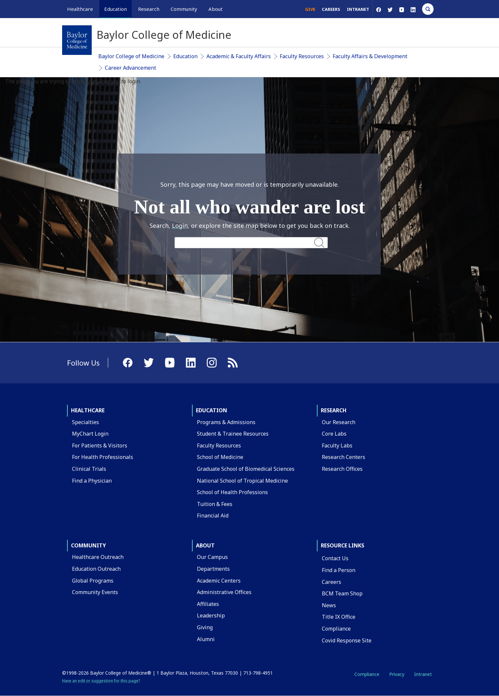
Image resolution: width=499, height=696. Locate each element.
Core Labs (334, 433)
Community (88, 545)
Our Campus (212, 557)
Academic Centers (219, 580)
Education (185, 56)
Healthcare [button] (80, 9)
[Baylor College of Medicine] (77, 40)
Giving (205, 627)
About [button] (215, 9)
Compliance (336, 628)
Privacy (396, 674)
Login (180, 225)
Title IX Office (338, 616)
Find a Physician (92, 480)
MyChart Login (90, 433)
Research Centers (343, 457)
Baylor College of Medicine (131, 56)
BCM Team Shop (342, 593)
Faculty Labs (337, 445)
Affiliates (208, 604)
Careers (331, 9)
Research (333, 410)
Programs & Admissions (226, 422)
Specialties (85, 422)
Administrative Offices (224, 592)
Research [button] (148, 9)
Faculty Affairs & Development (370, 56)
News (329, 605)
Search (319, 242)
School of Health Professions (232, 492)
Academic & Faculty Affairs (238, 56)
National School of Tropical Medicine (242, 480)
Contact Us (335, 558)
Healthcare (88, 410)
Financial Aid (212, 515)
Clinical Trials (89, 468)
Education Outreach (96, 568)
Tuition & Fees (214, 504)
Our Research (338, 422)
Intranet (358, 9)
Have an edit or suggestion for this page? (101, 681)
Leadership (211, 615)
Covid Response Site (346, 640)
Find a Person (338, 570)
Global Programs (92, 580)
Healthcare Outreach (98, 557)
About (205, 545)
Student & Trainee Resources (233, 433)
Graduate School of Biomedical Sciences (246, 468)
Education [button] (115, 9)
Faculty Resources (302, 56)
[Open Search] (428, 9)
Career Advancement (130, 67)
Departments (213, 568)
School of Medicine (220, 457)
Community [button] (184, 9)
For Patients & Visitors (99, 445)
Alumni (206, 639)
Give (310, 9)
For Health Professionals (102, 457)
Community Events (95, 592)
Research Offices (342, 468)
